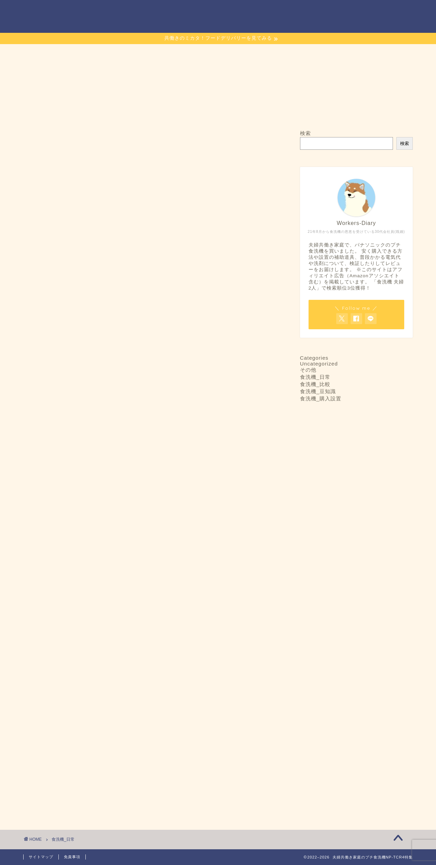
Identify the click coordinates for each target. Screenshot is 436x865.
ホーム (144, 10)
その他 (308, 370)
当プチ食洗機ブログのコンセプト (253, 10)
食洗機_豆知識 (318, 391)
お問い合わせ (186, 10)
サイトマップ (320, 10)
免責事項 (72, 857)
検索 (305, 133)
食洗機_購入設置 (320, 398)
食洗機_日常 (315, 377)
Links (359, 10)
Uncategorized (319, 364)
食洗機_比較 (315, 384)
